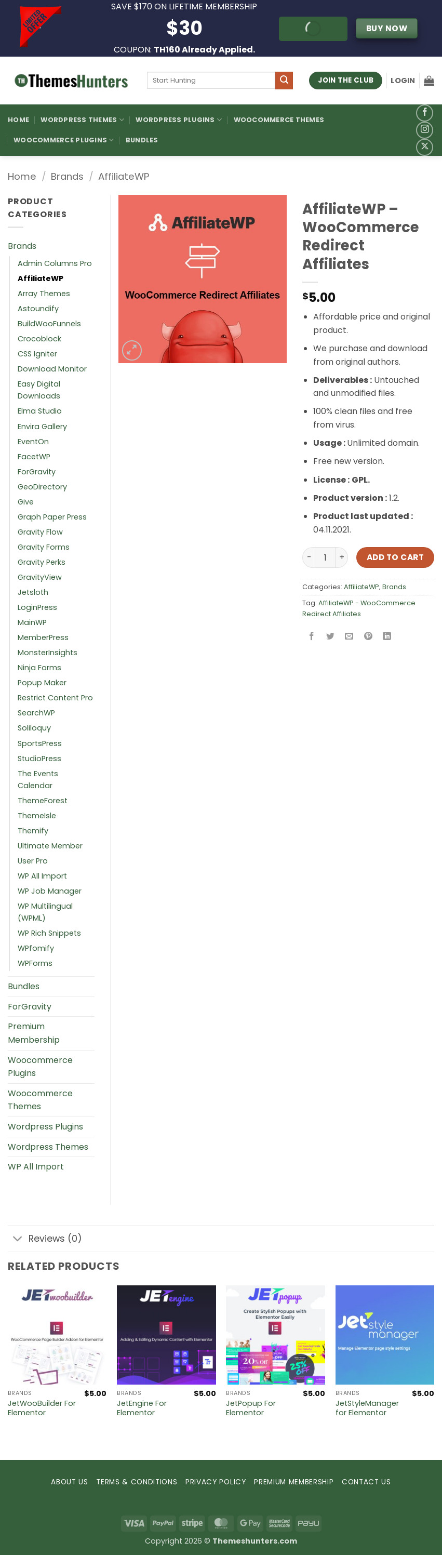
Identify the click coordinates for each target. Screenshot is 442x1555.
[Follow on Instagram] (424, 130)
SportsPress (40, 743)
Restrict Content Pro (55, 698)
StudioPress (39, 758)
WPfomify (36, 948)
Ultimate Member (50, 846)
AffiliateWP (123, 176)
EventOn (33, 441)
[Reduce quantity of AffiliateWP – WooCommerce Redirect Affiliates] (308, 557)
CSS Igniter (37, 354)
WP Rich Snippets (49, 933)
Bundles (142, 140)
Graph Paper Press (52, 517)
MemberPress (43, 637)
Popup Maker (42, 682)
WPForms (35, 963)
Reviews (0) (45, 1240)
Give (26, 502)
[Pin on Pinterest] (368, 637)
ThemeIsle (37, 815)
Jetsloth (33, 592)
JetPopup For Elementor (251, 1408)
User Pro (33, 861)
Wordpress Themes (48, 1147)
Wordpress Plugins (45, 1127)
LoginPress (37, 607)
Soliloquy (34, 728)
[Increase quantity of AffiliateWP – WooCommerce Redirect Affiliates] (342, 557)
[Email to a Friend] (349, 637)
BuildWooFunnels (49, 323)
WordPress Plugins (179, 120)
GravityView (40, 577)
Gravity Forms (44, 547)
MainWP (32, 622)
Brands (67, 176)
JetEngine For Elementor (142, 1408)
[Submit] (284, 80)
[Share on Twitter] (330, 637)
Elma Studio (40, 411)
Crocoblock (39, 339)
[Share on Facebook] (311, 637)
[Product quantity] (325, 557)
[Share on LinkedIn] (386, 637)
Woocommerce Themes (279, 119)
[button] (403, 80)
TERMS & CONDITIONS (136, 1482)
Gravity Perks (41, 562)
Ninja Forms (39, 667)
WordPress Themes (82, 120)
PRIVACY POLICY (215, 1482)
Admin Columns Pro (55, 263)
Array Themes (44, 293)
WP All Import (42, 876)
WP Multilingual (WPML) (45, 912)
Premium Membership (34, 1033)
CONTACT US (366, 1482)
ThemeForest (43, 800)
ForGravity (37, 472)
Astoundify (38, 308)
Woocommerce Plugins (64, 140)
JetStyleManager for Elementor (367, 1408)
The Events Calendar (38, 779)
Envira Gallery (42, 426)
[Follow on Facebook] (424, 113)
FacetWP (34, 456)
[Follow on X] (424, 147)
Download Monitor (52, 369)
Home (18, 119)
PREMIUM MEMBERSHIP (293, 1482)
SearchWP (36, 713)
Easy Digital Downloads (39, 390)
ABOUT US (69, 1482)
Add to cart (395, 557)
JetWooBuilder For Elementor (42, 1408)
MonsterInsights (47, 652)
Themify (33, 831)
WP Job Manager (50, 891)
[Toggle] (18, 1240)
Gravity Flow (40, 532)
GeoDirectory (42, 487)
